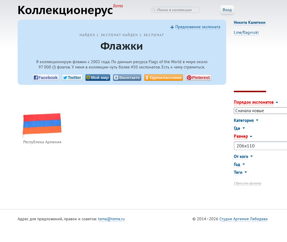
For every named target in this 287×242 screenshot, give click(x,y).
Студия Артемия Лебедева (243, 218)
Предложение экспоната (197, 26)
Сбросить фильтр (247, 183)
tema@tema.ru (111, 218)
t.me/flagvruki (246, 32)
